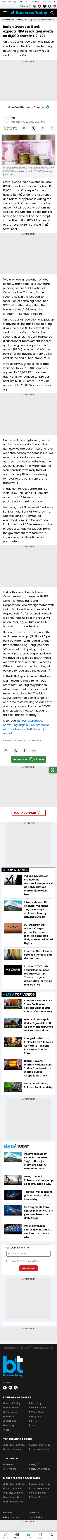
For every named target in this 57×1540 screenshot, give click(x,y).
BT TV (34, 1420)
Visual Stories (38, 1412)
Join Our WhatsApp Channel (28, 107)
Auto (33, 1425)
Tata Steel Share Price (40, 1449)
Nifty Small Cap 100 (40, 1468)
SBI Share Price (39, 1492)
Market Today (13, 1403)
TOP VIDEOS (20, 994)
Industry (10, 1425)
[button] (51, 1536)
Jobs (8, 1429)
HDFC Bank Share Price (15, 1449)
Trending (10, 1416)
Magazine (36, 1416)
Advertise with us (11, 1517)
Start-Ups (11, 1420)
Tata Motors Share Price (15, 1444)
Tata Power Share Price (15, 1501)
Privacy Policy (35, 1517)
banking (28, 19)
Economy (36, 1403)
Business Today (9, 2)
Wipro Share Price (40, 1497)
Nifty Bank (11, 1468)
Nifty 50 (35, 1464)
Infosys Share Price (15, 1492)
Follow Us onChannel (28, 759)
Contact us (34, 1512)
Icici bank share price (15, 1497)
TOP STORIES (17, 870)
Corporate (11, 1412)
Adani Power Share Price (40, 1444)
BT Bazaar (23, 2)
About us (7, 1512)
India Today (35, 2)
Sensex (9, 1464)
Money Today (38, 1407)
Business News (8, 19)
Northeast (47, 2)
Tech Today (12, 1407)
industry (19, 19)
